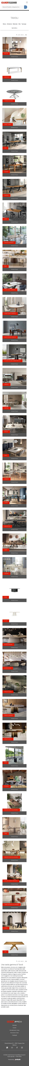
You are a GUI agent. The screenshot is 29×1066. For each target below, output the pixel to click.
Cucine (14, 1027)
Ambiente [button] (9, 24)
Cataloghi (14, 1035)
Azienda (14, 1025)
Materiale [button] (15, 24)
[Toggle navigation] (27, 2)
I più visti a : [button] (14, 28)
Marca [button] (4, 24)
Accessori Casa (14, 1032)
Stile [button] (19, 24)
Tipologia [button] (23, 24)
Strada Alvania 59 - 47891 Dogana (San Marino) (14, 1044)
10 (26, 35)
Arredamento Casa (14, 1030)
